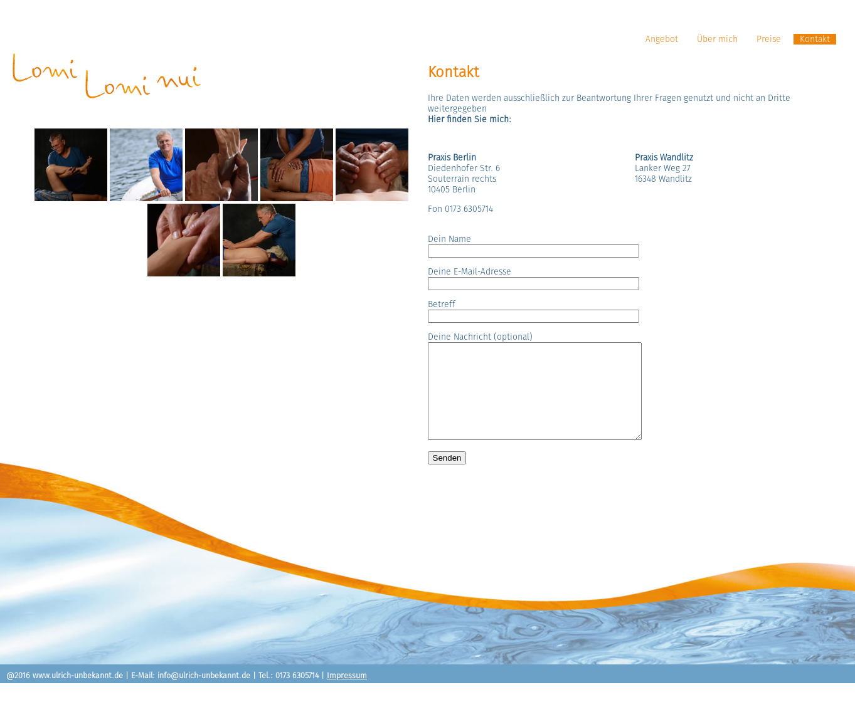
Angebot (661, 39)
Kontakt (815, 39)
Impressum (347, 694)
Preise (769, 39)
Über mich (717, 39)
